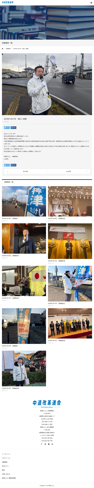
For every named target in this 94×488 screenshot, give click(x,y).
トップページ (6, 454)
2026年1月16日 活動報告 (10, 346)
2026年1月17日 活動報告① (56, 303)
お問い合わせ (6, 474)
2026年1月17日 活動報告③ (56, 261)
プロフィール (6, 458)
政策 (3, 470)
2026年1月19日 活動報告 (10, 218)
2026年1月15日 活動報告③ (56, 340)
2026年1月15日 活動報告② (10, 388)
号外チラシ (5, 466)
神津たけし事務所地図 (9, 478)
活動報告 (4, 462)
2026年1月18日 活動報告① (10, 255)
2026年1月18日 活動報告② (56, 218)
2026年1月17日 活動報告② (10, 298)
